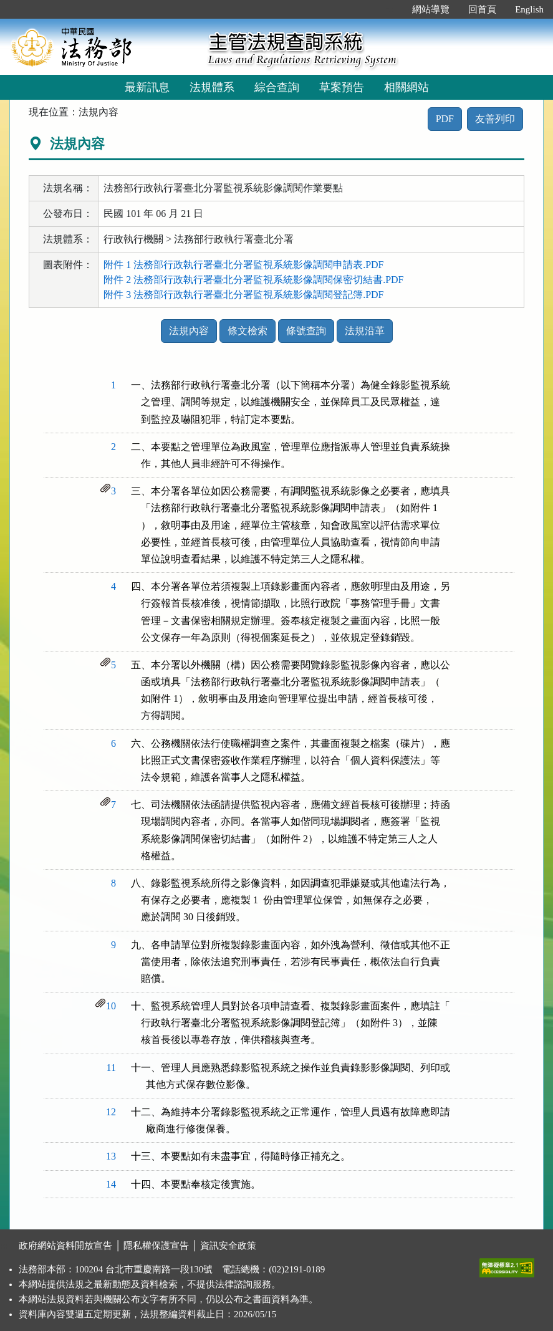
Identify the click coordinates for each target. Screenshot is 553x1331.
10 (111, 1006)
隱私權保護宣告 (156, 1246)
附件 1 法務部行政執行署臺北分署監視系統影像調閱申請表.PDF (243, 264)
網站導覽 (431, 9)
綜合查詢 (276, 87)
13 (111, 1156)
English (529, 9)
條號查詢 (306, 330)
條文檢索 (247, 330)
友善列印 (495, 118)
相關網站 (406, 87)
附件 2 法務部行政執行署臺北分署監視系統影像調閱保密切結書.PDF (253, 279)
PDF (445, 118)
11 (111, 1067)
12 (111, 1112)
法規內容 (189, 330)
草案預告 (341, 87)
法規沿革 (365, 330)
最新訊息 (147, 87)
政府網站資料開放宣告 (65, 1246)
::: (390, 9)
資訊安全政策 (228, 1246)
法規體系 (212, 87)
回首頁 (482, 9)
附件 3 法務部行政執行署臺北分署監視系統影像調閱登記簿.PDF (243, 294)
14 (111, 1184)
